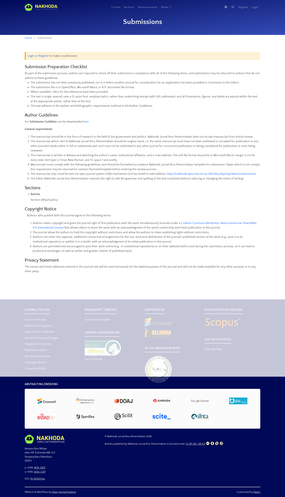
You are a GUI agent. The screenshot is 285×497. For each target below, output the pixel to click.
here (86, 121)
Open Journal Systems (64, 492)
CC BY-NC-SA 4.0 (204, 443)
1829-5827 (39, 467)
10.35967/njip (37, 478)
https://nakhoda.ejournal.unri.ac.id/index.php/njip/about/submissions (211, 173)
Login (255, 7)
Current (115, 7)
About (165, 7)
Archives (129, 7)
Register (243, 7)
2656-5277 (40, 471)
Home (28, 37)
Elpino (257, 492)
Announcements (147, 7)
